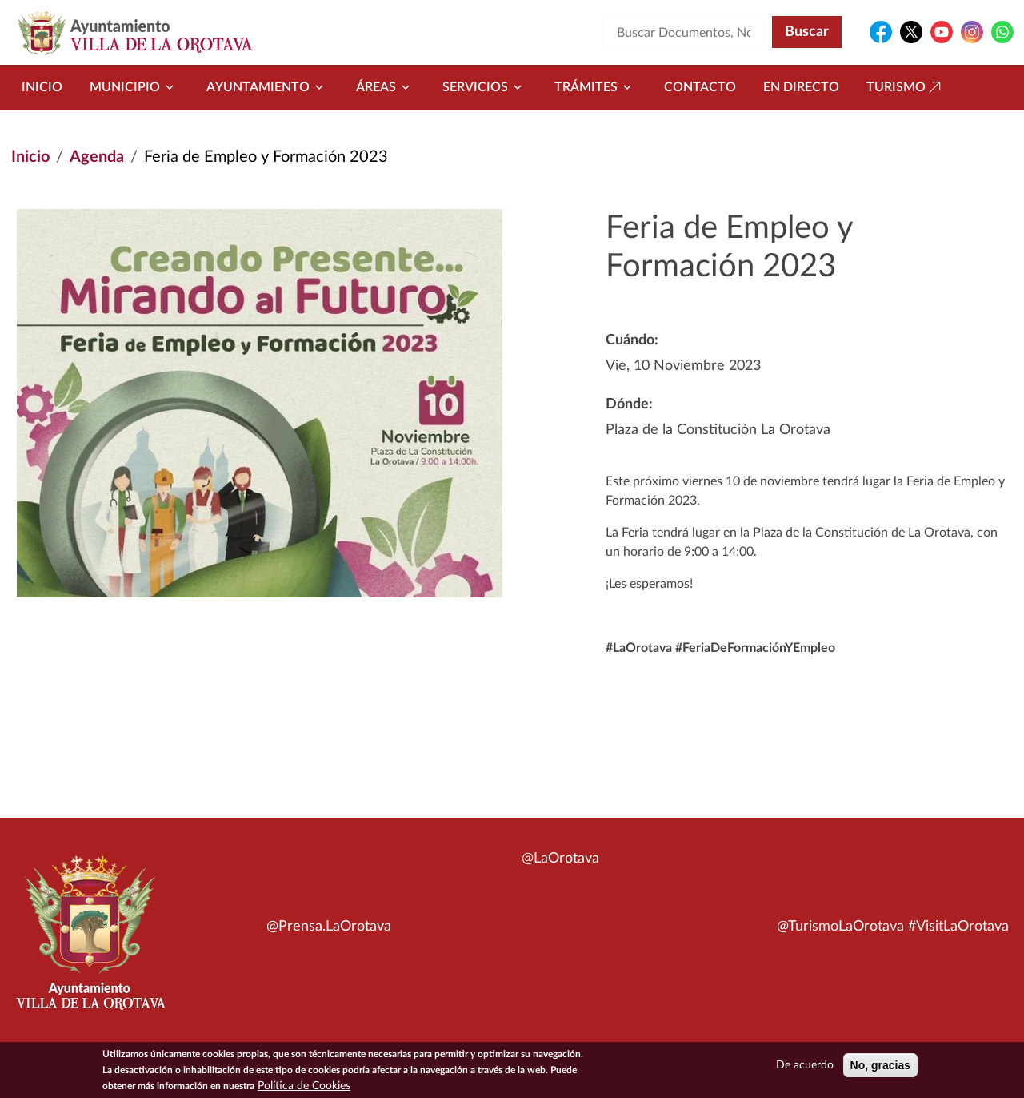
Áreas (385, 87)
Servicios (484, 87)
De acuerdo (805, 1067)
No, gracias (880, 1067)
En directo (801, 87)
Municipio (134, 87)
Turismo (905, 87)
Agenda (97, 157)
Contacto (700, 87)
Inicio (42, 87)
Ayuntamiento (267, 87)
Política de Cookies (304, 1088)
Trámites (595, 87)
